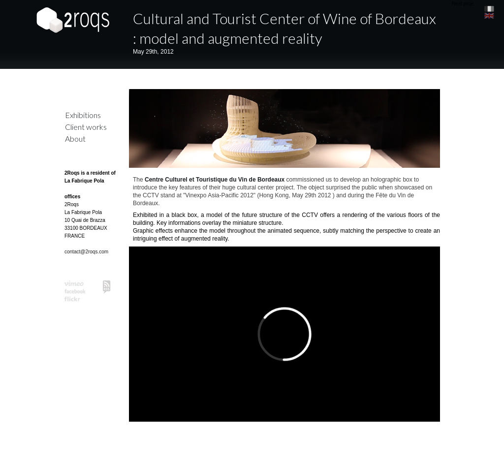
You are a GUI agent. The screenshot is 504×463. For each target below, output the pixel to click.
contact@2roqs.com (86, 251)
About (75, 138)
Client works (86, 126)
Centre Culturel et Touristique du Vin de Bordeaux (214, 179)
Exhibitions (83, 115)
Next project (465, 3)
